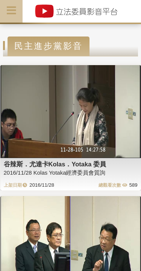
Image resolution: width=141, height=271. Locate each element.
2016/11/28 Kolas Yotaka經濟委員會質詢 (55, 172)
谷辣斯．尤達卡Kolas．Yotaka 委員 (55, 164)
